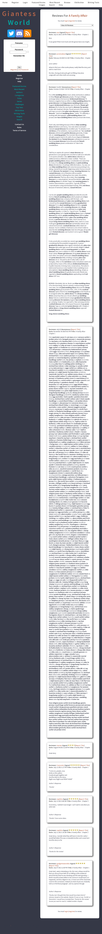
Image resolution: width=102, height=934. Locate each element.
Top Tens (19, 107)
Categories (19, 95)
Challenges (19, 104)
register (72, 21)
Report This (70, 32)
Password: (19, 49)
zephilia (60, 799)
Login (25, 2)
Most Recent (54, 2)
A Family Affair (78, 16)
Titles (19, 98)
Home (5, 2)
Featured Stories (38, 2)
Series (19, 101)
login (66, 21)
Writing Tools (93, 2)
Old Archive (79, 2)
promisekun (61, 54)
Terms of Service (19, 130)
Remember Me (19, 56)
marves (59, 745)
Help (61, 5)
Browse (67, 2)
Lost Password (23, 70)
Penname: (19, 43)
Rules (19, 127)
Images (42, 5)
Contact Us (19, 124)
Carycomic (60, 765)
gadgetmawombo (63, 864)
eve (58, 32)
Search (52, 5)
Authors (19, 92)
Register (15, 2)
